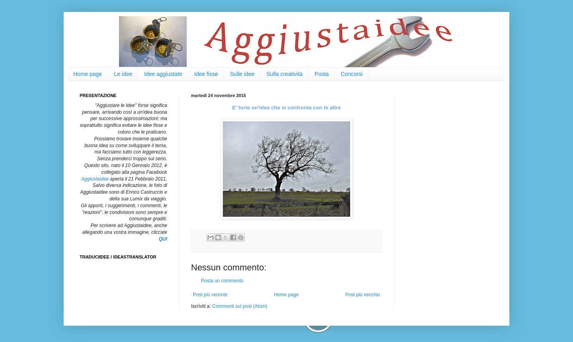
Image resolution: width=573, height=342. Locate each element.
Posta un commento (222, 281)
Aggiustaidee (95, 179)
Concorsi (352, 74)
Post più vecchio (362, 294)
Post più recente (210, 294)
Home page (87, 74)
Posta (322, 74)
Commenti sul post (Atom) (239, 306)
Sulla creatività (285, 74)
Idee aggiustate (163, 74)
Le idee (123, 74)
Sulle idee (242, 74)
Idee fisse (206, 74)
